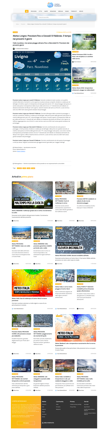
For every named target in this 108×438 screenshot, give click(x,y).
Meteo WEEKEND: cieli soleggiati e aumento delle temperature (42, 379)
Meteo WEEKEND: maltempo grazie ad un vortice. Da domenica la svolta (31, 212)
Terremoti (44, 414)
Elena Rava (16, 220)
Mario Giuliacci (21, 151)
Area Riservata (49, 423)
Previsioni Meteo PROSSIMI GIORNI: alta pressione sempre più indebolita (21, 334)
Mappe (43, 411)
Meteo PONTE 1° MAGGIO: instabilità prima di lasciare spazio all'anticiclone (85, 289)
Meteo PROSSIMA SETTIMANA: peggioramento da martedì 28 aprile (43, 334)
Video (57, 404)
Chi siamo (26, 423)
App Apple (86, 404)
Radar (67, 11)
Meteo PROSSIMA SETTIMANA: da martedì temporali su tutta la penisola (21, 379)
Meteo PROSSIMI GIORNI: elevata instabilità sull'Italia (72, 255)
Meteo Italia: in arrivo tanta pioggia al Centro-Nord (63, 288)
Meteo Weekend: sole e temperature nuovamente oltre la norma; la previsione (75, 344)
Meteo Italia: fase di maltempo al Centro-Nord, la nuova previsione (29, 299)
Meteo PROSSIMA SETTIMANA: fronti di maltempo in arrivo (62, 201)
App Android (87, 407)
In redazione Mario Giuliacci (21, 48)
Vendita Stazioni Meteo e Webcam (89, 410)
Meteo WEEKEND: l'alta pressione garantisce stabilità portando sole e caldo (43, 246)
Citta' (43, 407)
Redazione (58, 409)
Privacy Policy (73, 407)
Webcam (60, 11)
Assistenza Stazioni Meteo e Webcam (90, 413)
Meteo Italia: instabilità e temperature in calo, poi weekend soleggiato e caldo (64, 379)
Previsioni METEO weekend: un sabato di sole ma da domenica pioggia (86, 201)
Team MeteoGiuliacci (79, 93)
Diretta (43, 416)
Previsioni (23, 24)
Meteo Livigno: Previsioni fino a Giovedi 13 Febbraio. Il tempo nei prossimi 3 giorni (46, 24)
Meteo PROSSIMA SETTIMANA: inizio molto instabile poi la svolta (85, 379)
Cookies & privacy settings (75, 404)
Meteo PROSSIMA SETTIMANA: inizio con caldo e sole (21, 246)
